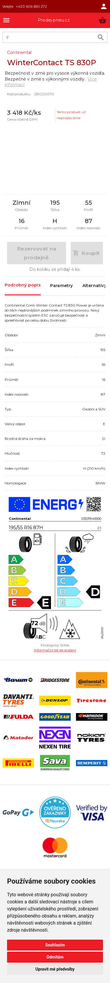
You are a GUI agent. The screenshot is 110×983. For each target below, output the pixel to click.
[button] (102, 20)
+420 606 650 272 (31, 6)
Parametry (61, 285)
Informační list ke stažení (55, 650)
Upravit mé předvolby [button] (55, 969)
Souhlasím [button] (55, 945)
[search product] (100, 37)
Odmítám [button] (55, 957)
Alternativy (94, 285)
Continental (19, 52)
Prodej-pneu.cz (54, 20)
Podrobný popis (23, 285)
